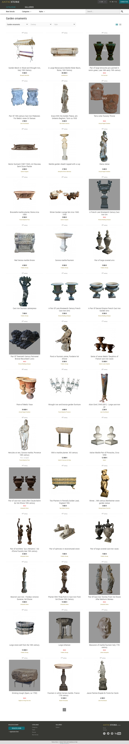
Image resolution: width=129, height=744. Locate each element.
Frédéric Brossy (24, 267)
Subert (104, 459)
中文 (115, 2)
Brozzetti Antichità (24, 75)
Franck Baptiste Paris (24, 219)
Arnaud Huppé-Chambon (105, 123)
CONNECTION (124, 2)
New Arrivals (10, 11)
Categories (34, 726)
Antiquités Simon (24, 507)
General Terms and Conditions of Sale (68, 740)
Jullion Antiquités (105, 651)
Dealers (57, 726)
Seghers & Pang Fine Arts (24, 699)
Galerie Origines (24, 171)
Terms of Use (55, 740)
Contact (105, 728)
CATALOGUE (11, 7)
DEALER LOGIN (16, 727)
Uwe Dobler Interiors (64, 123)
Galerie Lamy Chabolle (105, 363)
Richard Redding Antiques (105, 219)
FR (110, 2)
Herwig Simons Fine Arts (105, 507)
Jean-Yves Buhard (24, 123)
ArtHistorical (65, 75)
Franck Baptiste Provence (64, 411)
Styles (33, 728)
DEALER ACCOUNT (13, 723)
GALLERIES (29, 7)
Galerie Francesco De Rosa (64, 459)
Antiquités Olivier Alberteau (64, 171)
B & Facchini (105, 75)
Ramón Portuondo (63, 699)
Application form (14, 730)
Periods (34, 731)
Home (104, 726)
